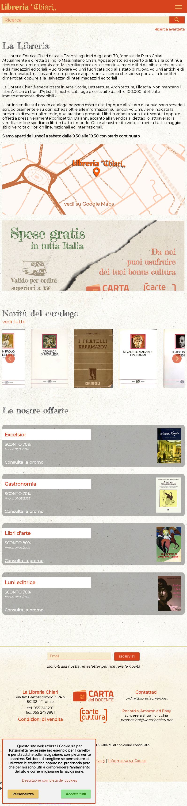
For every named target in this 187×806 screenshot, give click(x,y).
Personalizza (23, 794)
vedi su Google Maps (93, 204)
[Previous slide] (10, 358)
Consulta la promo (24, 462)
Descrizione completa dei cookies (49, 780)
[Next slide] (177, 358)
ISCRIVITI (127, 656)
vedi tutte (14, 322)
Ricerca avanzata (169, 29)
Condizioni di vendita (40, 719)
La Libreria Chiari (40, 692)
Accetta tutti (76, 794)
